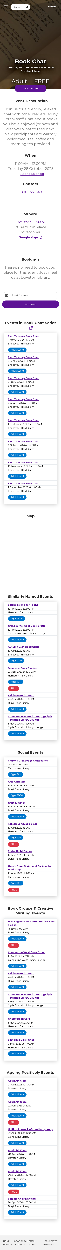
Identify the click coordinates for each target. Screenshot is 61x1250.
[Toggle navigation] (5, 7)
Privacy (7, 1244)
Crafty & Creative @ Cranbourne (28, 760)
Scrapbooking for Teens (23, 604)
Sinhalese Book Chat (21, 1039)
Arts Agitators (17, 781)
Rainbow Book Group (21, 695)
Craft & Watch (17, 802)
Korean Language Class (22, 823)
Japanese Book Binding (22, 668)
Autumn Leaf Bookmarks (23, 646)
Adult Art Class (17, 1080)
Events (52, 6)
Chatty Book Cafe (19, 1018)
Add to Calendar (30, 173)
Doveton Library (30, 222)
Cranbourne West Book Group (26, 625)
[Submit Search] (27, 7)
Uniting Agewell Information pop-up (30, 1129)
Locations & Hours (23, 1241)
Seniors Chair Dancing (22, 1198)
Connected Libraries (50, 1243)
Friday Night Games (20, 851)
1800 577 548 (30, 192)
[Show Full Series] (31, 328)
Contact (20, 1244)
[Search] (17, 7)
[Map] (30, 553)
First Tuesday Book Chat (23, 336)
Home (6, 1241)
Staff (31, 1244)
